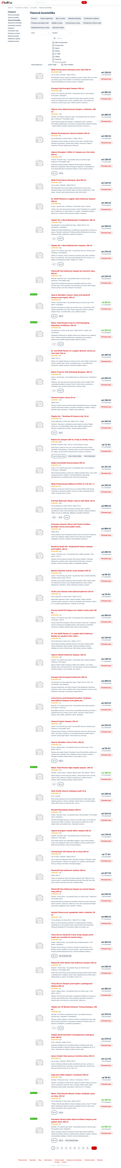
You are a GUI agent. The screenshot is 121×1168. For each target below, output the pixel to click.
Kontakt (57, 1162)
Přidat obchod (22, 1160)
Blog (40, 1160)
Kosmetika (34, 7)
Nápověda (33, 1160)
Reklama (100, 1160)
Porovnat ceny (106, 79)
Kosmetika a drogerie (21, 7)
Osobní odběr (52, 64)
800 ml (61, 316)
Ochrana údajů (59, 1160)
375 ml (61, 173)
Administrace (48, 1160)
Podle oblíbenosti (36, 64)
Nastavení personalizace (74, 1160)
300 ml (60, 344)
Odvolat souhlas (90, 1160)
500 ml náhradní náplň (72, 1140)
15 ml (60, 517)
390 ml (54, 956)
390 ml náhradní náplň (65, 956)
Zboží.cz (10, 7)
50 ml (66, 517)
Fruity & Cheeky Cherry (58, 456)
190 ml (61, 1112)
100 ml (54, 1112)
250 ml (54, 173)
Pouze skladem (68, 64)
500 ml (61, 1140)
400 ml (54, 316)
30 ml (54, 433)
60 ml (60, 433)
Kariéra (64, 1162)
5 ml (54, 517)
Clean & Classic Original (74, 456)
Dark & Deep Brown (89, 456)
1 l (54, 238)
